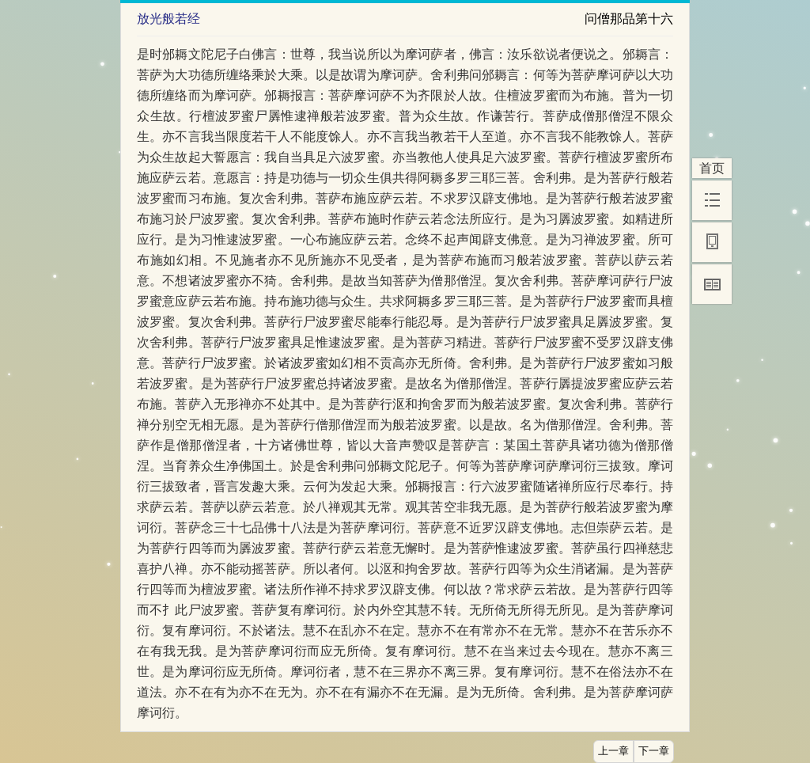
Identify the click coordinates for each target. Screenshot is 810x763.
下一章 (653, 751)
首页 (712, 168)
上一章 (613, 751)
